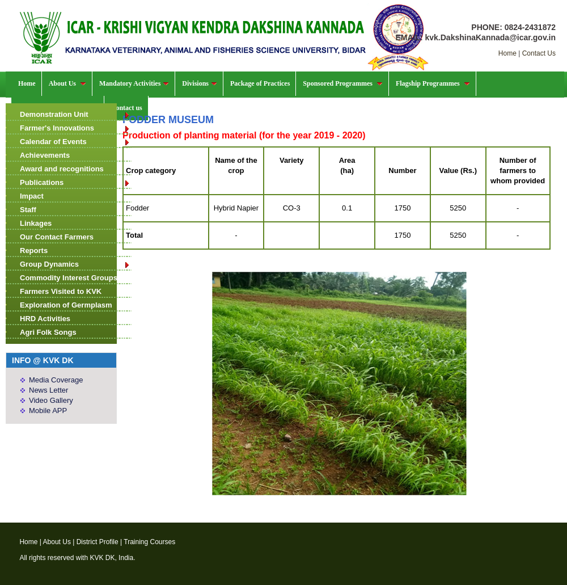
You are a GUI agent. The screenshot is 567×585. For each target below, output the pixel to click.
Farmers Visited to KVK (60, 291)
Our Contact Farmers (57, 237)
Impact (32, 196)
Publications (75, 182)
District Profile (98, 542)
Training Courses (149, 542)
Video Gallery (51, 400)
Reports (34, 250)
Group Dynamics (75, 264)
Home (507, 53)
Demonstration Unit (75, 114)
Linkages (36, 223)
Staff (28, 209)
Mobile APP (48, 410)
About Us (57, 542)
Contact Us (539, 53)
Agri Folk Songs (48, 332)
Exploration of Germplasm (66, 305)
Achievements (45, 155)
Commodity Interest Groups (68, 277)
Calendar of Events (75, 141)
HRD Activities (45, 318)
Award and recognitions (62, 169)
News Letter (48, 390)
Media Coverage (56, 380)
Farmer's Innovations (75, 128)
